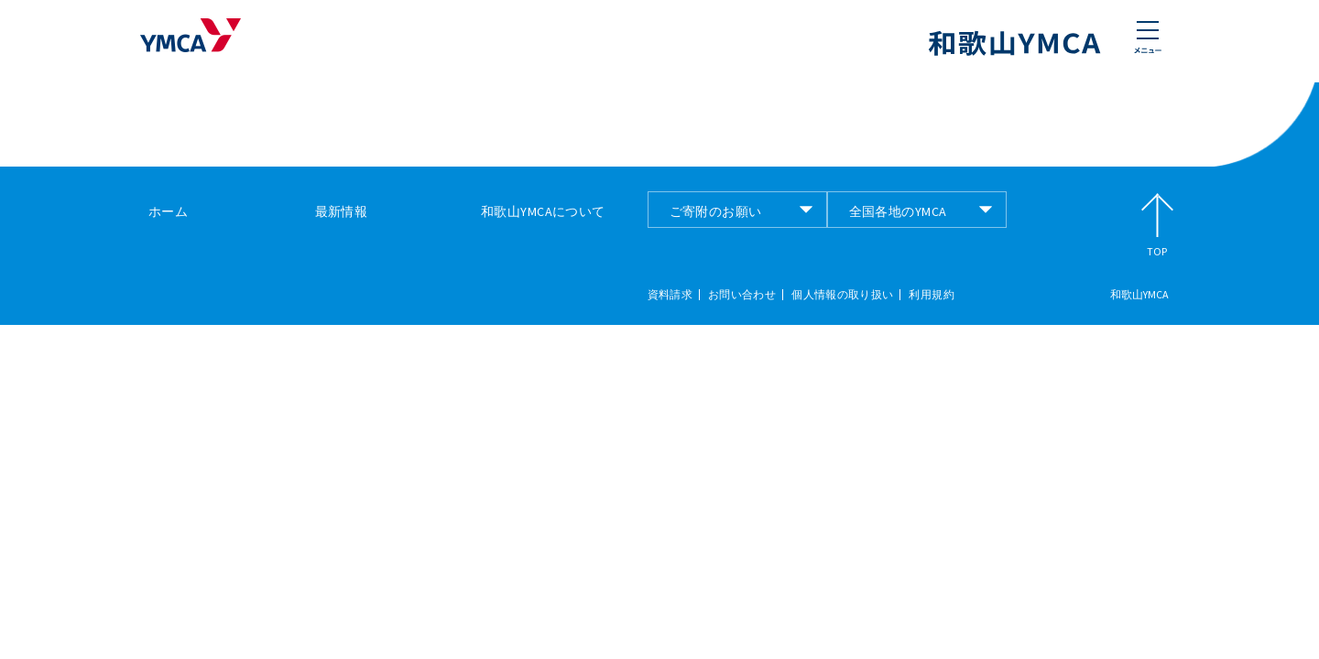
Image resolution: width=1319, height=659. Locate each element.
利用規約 (931, 294)
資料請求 (670, 294)
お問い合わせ (742, 294)
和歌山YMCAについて (543, 211)
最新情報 (341, 211)
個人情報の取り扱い (842, 294)
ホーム (168, 211)
